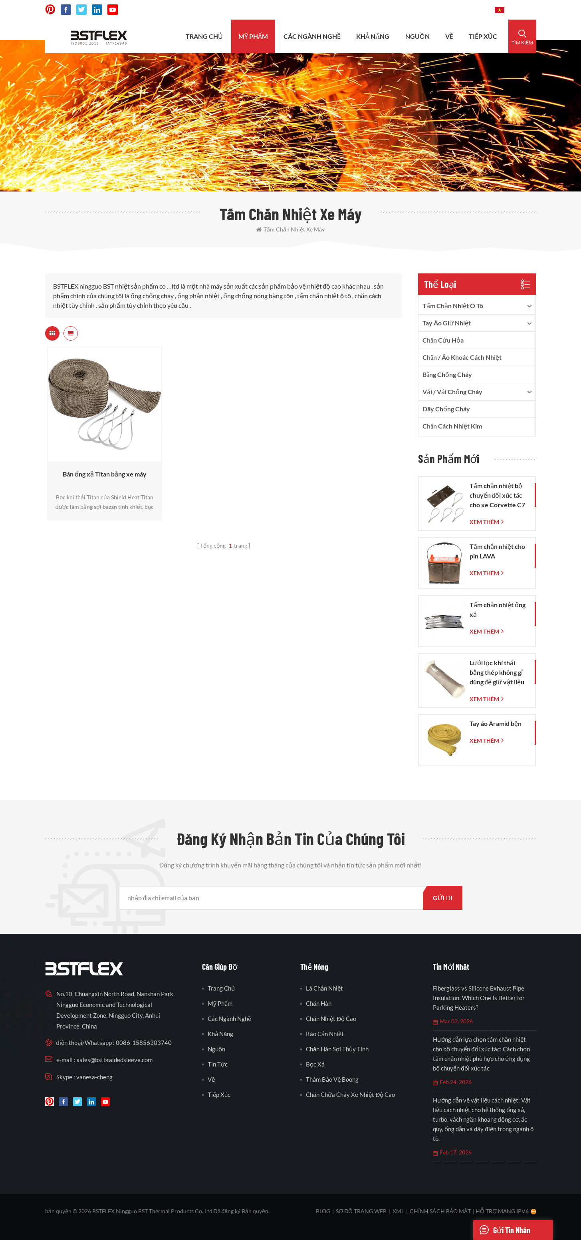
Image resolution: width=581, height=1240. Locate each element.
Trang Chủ (204, 36)
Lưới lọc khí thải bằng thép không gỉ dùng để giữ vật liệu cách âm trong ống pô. (497, 673)
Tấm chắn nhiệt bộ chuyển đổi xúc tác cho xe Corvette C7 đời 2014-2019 (497, 496)
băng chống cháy (447, 374)
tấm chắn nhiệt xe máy (290, 229)
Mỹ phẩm (253, 36)
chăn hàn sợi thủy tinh (337, 1049)
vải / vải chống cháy (452, 391)
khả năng (373, 36)
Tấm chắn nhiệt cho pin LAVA (497, 551)
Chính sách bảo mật (440, 1211)
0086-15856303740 (459, 9)
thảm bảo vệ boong (332, 1079)
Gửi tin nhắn (501, 1230)
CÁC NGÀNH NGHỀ (312, 36)
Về (449, 36)
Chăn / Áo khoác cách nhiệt (462, 357)
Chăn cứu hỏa (443, 340)
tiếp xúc (483, 36)
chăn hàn (318, 1003)
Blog (323, 1211)
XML (398, 1211)
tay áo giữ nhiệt (446, 323)
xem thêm (484, 521)
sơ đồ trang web (361, 1211)
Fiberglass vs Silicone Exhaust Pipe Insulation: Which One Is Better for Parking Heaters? (479, 998)
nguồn (417, 36)
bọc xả (315, 1064)
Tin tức (218, 1064)
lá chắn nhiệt (324, 988)
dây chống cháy (446, 409)
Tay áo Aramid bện (496, 723)
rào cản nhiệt (325, 1033)
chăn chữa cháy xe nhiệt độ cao (350, 1094)
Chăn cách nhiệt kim (452, 426)
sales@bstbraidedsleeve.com (378, 9)
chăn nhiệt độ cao (331, 1018)
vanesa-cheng (94, 1077)
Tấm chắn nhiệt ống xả (497, 609)
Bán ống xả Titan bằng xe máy (105, 474)
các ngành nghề (229, 1018)
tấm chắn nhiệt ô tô (452, 305)
